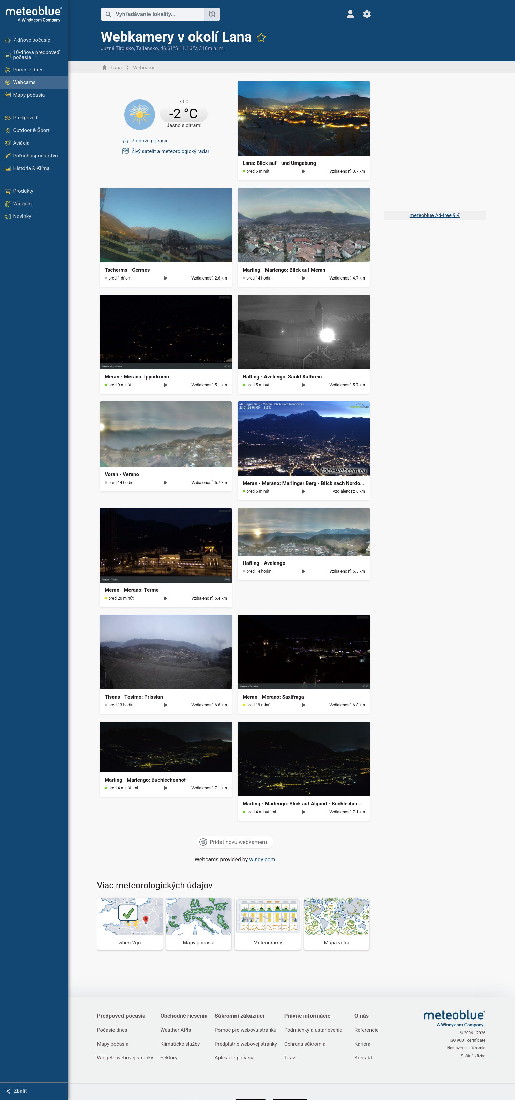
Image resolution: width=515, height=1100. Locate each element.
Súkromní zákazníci (241, 1016)
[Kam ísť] (130, 924)
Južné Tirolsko (117, 48)
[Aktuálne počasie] (166, 114)
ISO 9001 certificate (468, 1041)
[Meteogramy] (268, 924)
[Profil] (347, 14)
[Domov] (34, 14)
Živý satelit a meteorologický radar (171, 149)
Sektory (169, 1058)
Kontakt (366, 1058)
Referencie (369, 1030)
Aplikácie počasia (236, 1058)
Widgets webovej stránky (125, 1058)
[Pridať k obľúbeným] (262, 37)
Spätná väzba (473, 1055)
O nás (364, 1016)
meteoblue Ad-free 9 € (435, 215)
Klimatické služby (181, 1044)
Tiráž (292, 1058)
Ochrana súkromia (307, 1044)
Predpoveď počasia (121, 1016)
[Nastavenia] (363, 14)
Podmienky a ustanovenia (315, 1030)
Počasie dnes (112, 1030)
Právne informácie (309, 1016)
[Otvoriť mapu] (212, 14)
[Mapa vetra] (337, 924)
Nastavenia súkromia (467, 1048)
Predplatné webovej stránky (247, 1044)
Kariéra (365, 1044)
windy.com (263, 859)
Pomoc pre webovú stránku (247, 1030)
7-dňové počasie (150, 139)
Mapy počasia (113, 1044)
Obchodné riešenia (185, 1016)
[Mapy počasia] (199, 924)
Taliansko (147, 48)
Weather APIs (176, 1030)
